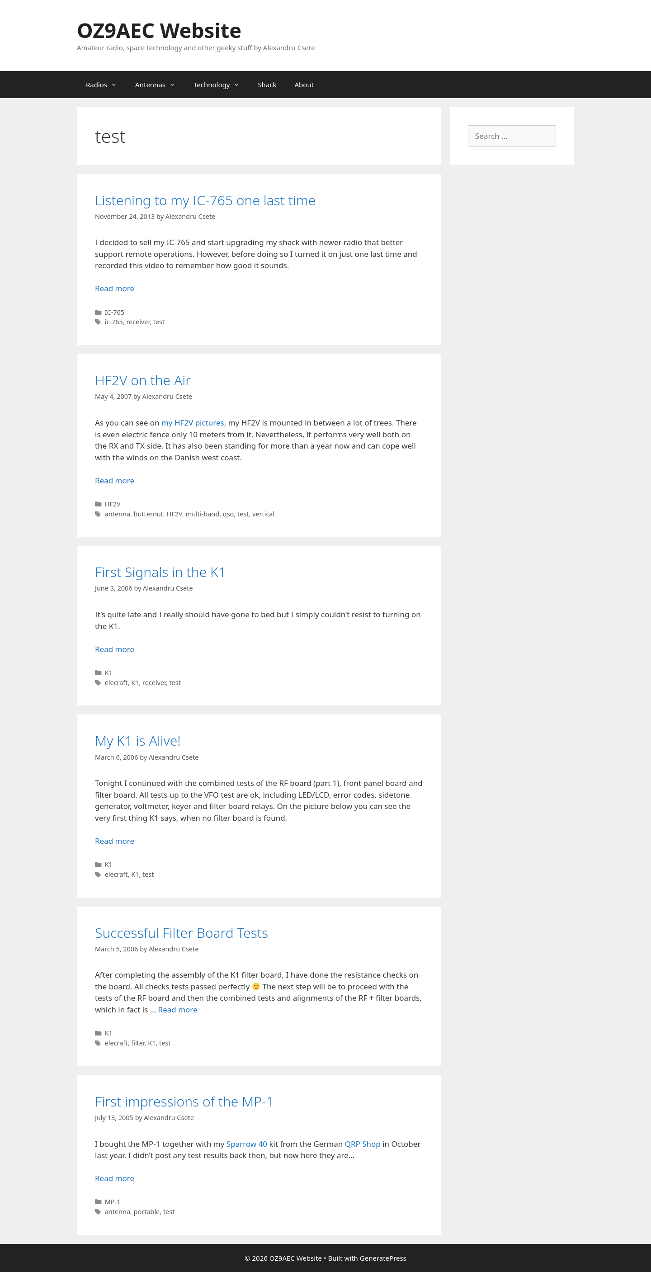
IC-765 (114, 312)
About (304, 84)
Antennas (159, 84)
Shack (267, 84)
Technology (221, 84)
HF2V (113, 504)
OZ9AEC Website (159, 30)
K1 (109, 672)
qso (228, 514)
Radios (106, 84)
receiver (138, 321)
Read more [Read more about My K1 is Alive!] (114, 841)
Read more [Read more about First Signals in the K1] (114, 649)
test (159, 321)
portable (147, 1211)
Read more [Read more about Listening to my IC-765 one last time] (114, 288)
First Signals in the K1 (160, 572)
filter (137, 1043)
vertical (263, 514)
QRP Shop (363, 1144)
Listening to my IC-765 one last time (205, 200)
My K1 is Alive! (138, 740)
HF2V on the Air (143, 380)
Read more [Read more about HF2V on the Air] (114, 480)
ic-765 (114, 321)
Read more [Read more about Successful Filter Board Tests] (178, 1009)
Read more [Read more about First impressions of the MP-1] (114, 1178)
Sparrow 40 (246, 1144)
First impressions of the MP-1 (184, 1101)
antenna (117, 514)
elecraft (116, 682)
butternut (148, 514)
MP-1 (113, 1201)
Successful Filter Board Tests (181, 932)
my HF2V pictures (192, 422)
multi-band (203, 514)
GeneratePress (383, 1258)
